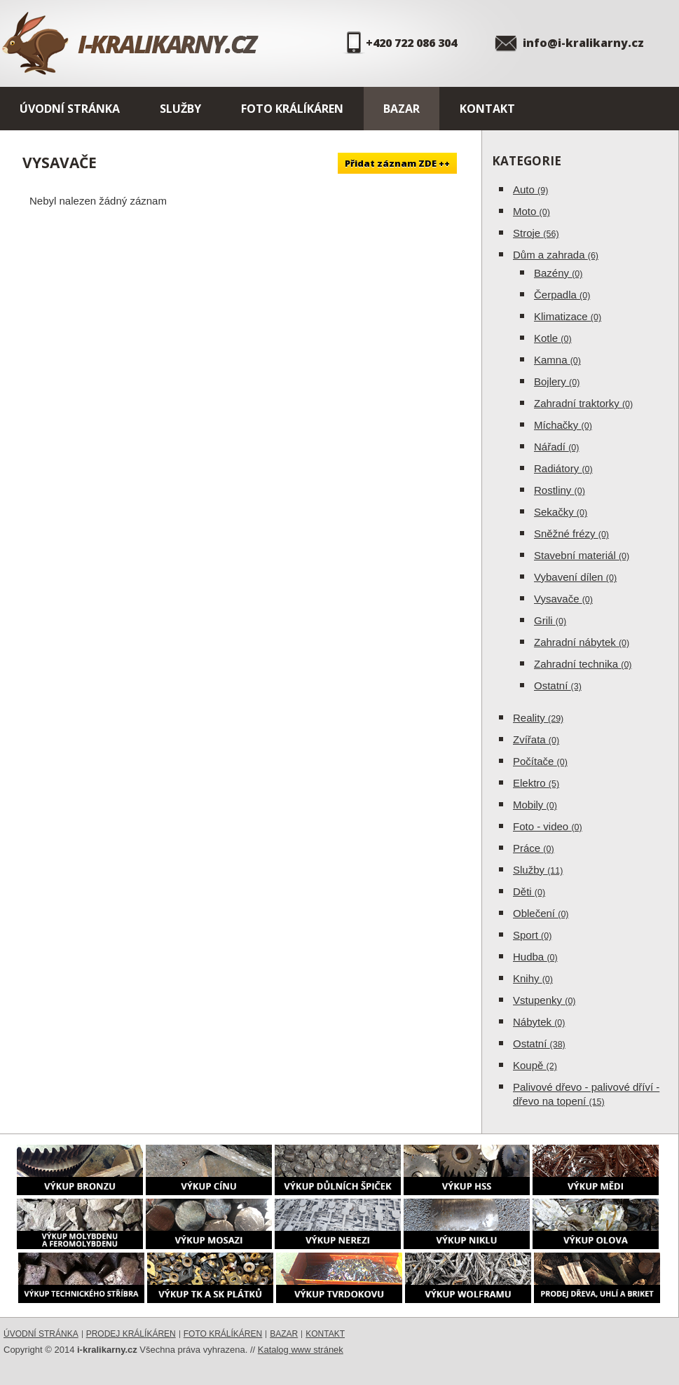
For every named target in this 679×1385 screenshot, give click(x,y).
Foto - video (547, 826)
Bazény (558, 273)
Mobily (535, 805)
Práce (533, 848)
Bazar (401, 108)
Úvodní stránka (70, 108)
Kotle (553, 338)
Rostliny (559, 490)
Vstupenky (544, 1000)
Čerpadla (562, 295)
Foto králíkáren (292, 108)
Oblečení (541, 913)
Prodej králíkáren (131, 1334)
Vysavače (563, 599)
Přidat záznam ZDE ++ (397, 163)
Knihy (533, 978)
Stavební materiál (581, 555)
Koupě (535, 1065)
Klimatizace (567, 316)
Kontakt (487, 108)
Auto (530, 189)
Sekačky (560, 512)
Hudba (535, 957)
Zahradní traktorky (583, 403)
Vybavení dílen (575, 577)
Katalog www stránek (300, 1349)
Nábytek (539, 1022)
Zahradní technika (583, 664)
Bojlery (556, 381)
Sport (532, 935)
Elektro (536, 783)
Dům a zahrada (555, 255)
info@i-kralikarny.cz (583, 42)
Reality (538, 718)
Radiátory (563, 468)
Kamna (557, 360)
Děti (529, 891)
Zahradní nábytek (581, 642)
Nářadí (556, 447)
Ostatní (558, 685)
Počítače (540, 761)
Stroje (536, 233)
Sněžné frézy (571, 533)
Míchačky (563, 425)
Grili (550, 620)
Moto (531, 211)
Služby (180, 108)
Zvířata (536, 739)
